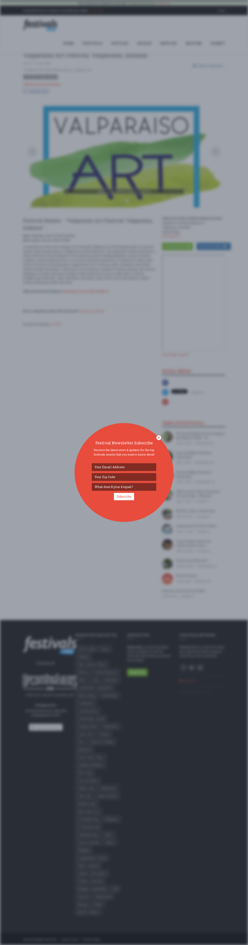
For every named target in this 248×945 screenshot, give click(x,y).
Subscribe (124, 496)
